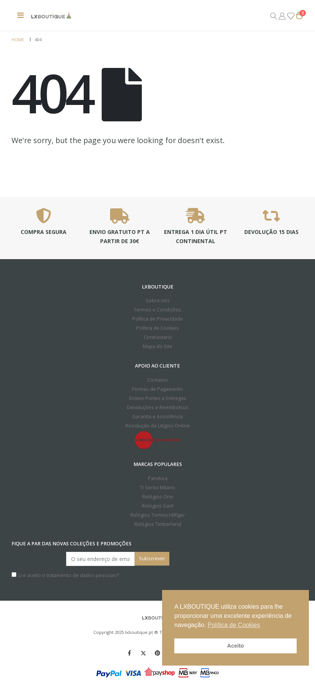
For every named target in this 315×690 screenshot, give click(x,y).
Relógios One (157, 496)
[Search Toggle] (274, 15)
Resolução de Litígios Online (157, 425)
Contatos (157, 380)
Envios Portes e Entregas (157, 398)
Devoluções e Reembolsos (157, 407)
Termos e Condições (157, 309)
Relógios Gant (158, 506)
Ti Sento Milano (157, 487)
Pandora (157, 478)
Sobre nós (158, 300)
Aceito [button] (235, 646)
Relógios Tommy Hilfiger (157, 515)
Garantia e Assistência (157, 416)
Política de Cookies (157, 328)
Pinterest (157, 653)
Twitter (143, 653)
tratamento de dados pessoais (81, 575)
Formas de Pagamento (157, 389)
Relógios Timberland (157, 524)
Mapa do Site (157, 346)
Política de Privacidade (157, 319)
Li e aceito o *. (65, 575)
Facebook (129, 653)
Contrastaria (158, 337)
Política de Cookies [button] (234, 625)
